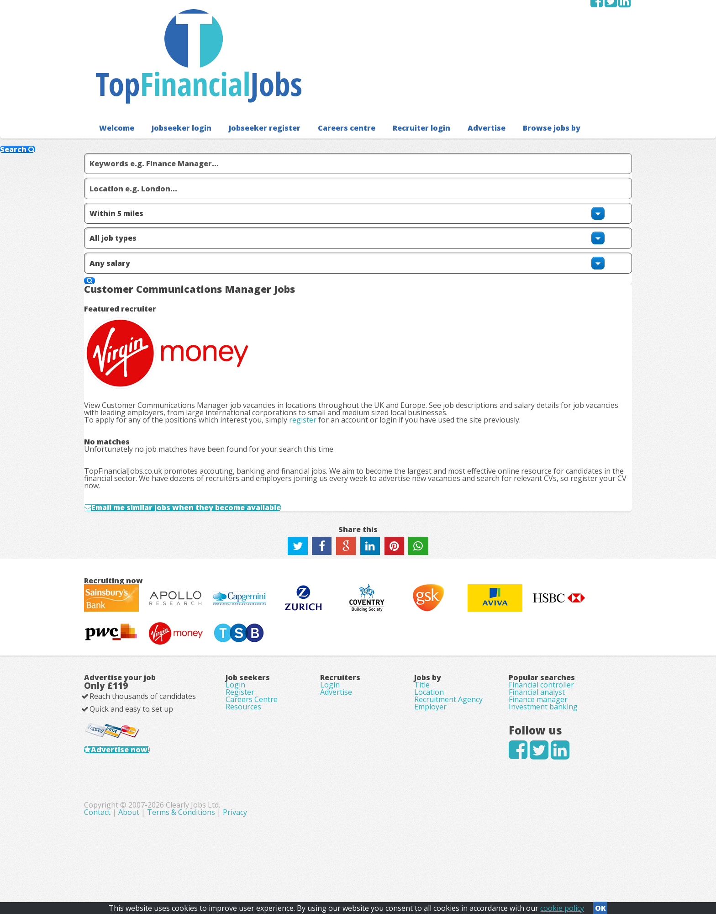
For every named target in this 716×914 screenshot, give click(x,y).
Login (235, 692)
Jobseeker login (175, 68)
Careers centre (328, 68)
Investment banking (543, 731)
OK (600, 905)
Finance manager (538, 718)
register (317, 236)
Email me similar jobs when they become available (210, 384)
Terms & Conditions (374, 864)
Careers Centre (252, 718)
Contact (291, 864)
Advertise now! (134, 776)
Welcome (114, 68)
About (321, 864)
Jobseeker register (252, 68)
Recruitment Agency (448, 718)
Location (429, 705)
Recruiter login (397, 68)
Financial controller (541, 692)
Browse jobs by (519, 68)
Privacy (428, 864)
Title (422, 692)
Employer (430, 731)
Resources (243, 731)
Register (240, 705)
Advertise (459, 68)
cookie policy (562, 905)
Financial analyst (537, 705)
